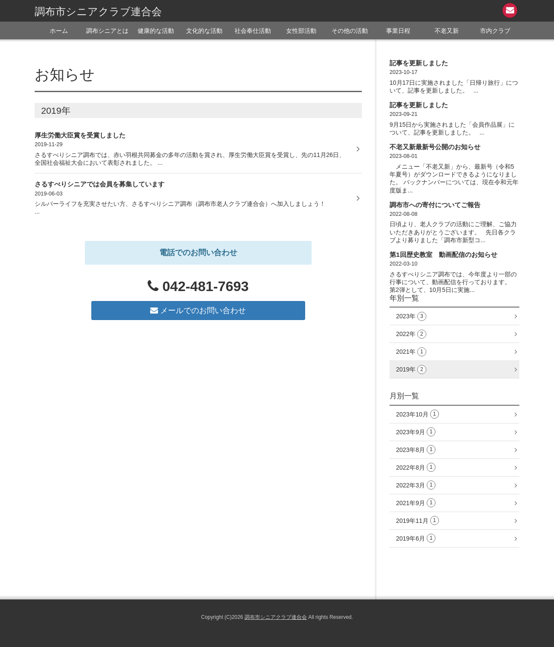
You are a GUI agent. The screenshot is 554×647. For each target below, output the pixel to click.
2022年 (411, 334)
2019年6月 (415, 538)
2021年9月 (415, 502)
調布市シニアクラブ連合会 (98, 11)
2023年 (411, 316)
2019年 (411, 369)
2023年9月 (415, 431)
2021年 (411, 351)
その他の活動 (350, 30)
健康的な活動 (156, 30)
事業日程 (398, 30)
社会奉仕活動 (253, 30)
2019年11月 (417, 520)
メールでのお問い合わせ (198, 310)
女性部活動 (301, 30)
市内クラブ (495, 30)
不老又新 (447, 30)
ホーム (59, 30)
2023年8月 (415, 449)
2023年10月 (417, 414)
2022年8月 (415, 467)
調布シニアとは (107, 30)
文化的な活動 (204, 30)
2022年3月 (415, 485)
